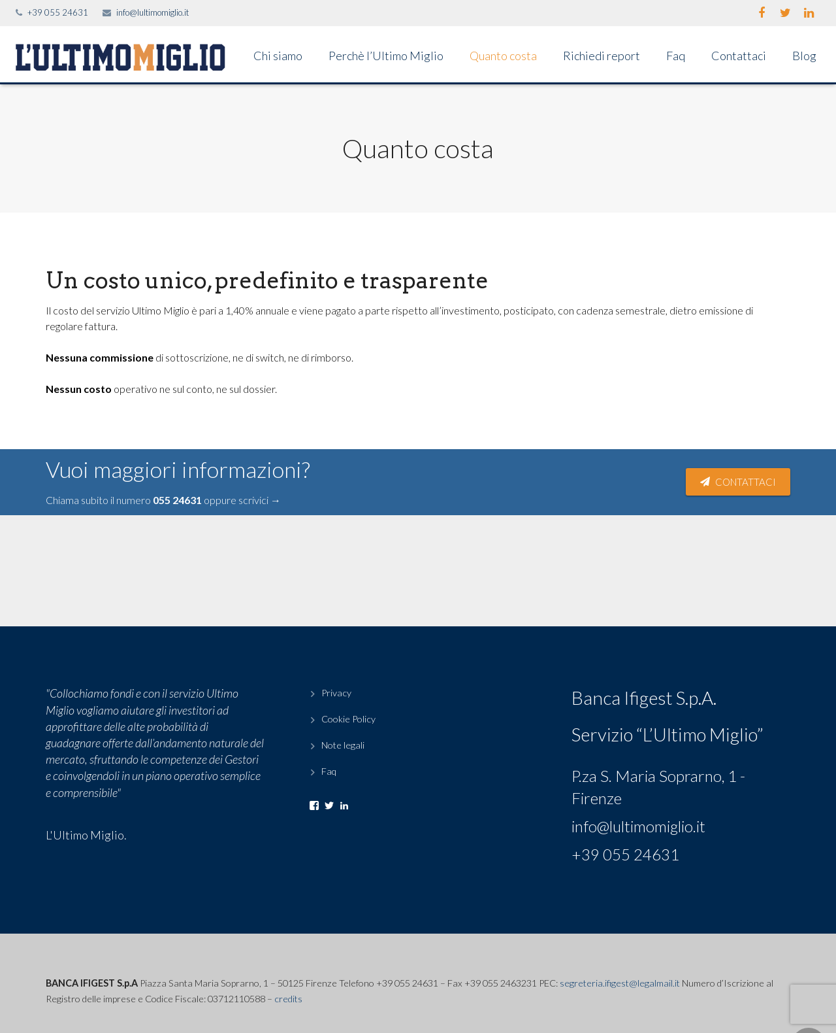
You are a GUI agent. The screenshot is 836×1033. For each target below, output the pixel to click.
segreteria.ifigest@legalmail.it (620, 983)
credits (288, 998)
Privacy (336, 692)
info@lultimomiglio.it (152, 12)
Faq (328, 771)
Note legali (342, 745)
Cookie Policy (348, 718)
